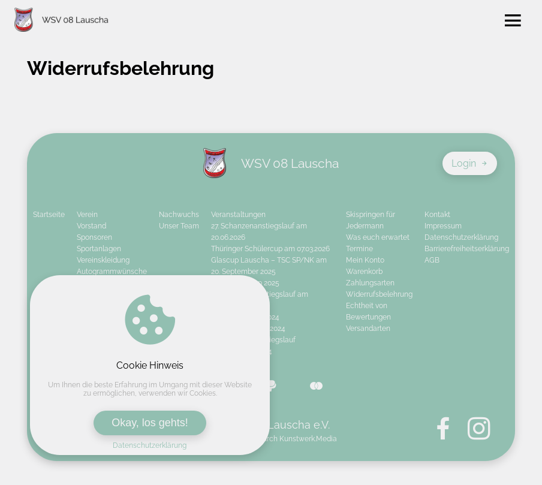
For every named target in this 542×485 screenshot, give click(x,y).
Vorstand (91, 226)
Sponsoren (94, 237)
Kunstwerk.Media (308, 439)
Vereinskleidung (103, 260)
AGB (431, 260)
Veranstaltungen (238, 214)
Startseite (49, 214)
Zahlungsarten (370, 283)
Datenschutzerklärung (149, 445)
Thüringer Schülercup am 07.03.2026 (270, 249)
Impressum (443, 226)
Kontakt (437, 214)
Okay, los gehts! (150, 423)
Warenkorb (364, 271)
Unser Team (179, 226)
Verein (87, 214)
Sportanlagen (99, 249)
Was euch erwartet (377, 237)
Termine (359, 249)
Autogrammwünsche (112, 271)
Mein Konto (365, 260)
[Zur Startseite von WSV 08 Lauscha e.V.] (61, 21)
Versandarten (368, 328)
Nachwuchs (179, 214)
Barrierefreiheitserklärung (466, 249)
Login (469, 163)
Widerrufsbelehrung (379, 294)
